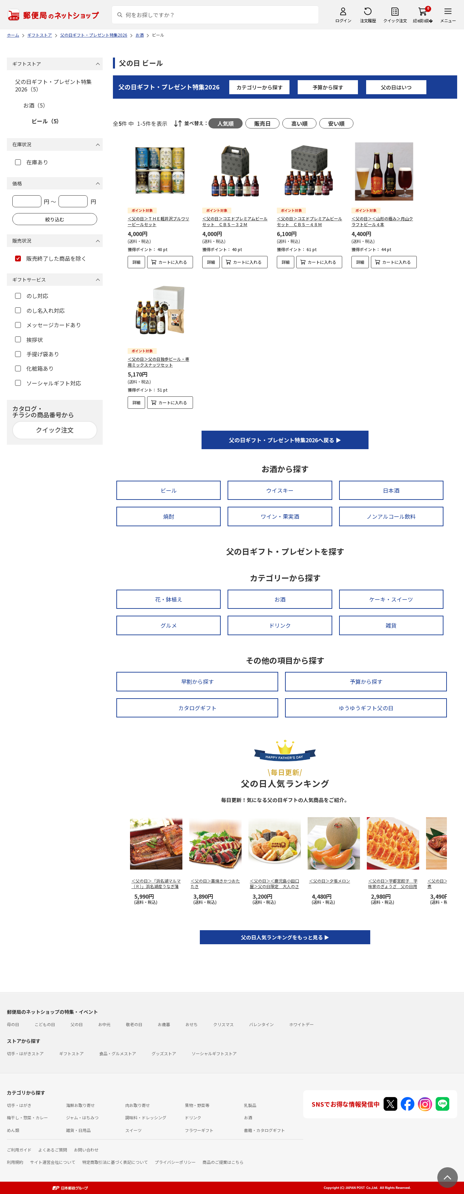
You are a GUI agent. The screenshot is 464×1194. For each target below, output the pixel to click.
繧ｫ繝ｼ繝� (423, 20)
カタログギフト (197, 708)
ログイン (343, 20)
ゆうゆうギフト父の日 (366, 708)
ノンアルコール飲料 (391, 516)
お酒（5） (35, 105)
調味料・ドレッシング (145, 1117)
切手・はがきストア (25, 1053)
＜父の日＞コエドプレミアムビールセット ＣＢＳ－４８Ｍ (309, 221)
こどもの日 (45, 1024)
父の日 (76, 1024)
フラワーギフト (199, 1130)
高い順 (299, 123)
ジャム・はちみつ (82, 1117)
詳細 (136, 262)
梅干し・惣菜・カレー (27, 1117)
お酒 (279, 599)
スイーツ (133, 1130)
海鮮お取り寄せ (80, 1105)
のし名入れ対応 (40, 310)
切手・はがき (19, 1105)
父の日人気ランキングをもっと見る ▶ (285, 937)
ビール (168, 490)
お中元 (104, 1024)
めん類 (13, 1130)
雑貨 (391, 625)
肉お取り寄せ (137, 1105)
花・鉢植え (168, 599)
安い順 (336, 123)
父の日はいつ (396, 87)
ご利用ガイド (19, 1150)
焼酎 (168, 516)
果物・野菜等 (197, 1105)
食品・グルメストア (117, 1053)
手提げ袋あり (37, 354)
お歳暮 (164, 1024)
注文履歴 (368, 20)
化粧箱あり (34, 368)
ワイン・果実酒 (280, 516)
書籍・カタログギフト (264, 1130)
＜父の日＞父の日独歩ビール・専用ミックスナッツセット (158, 362)
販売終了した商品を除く (51, 258)
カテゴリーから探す (259, 87)
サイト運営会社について (52, 1162)
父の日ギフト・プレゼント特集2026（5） (53, 85)
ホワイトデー (301, 1024)
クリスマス (223, 1024)
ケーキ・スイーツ (391, 599)
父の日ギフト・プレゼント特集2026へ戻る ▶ (285, 440)
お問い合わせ (86, 1150)
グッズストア (164, 1053)
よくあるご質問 (52, 1150)
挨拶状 (29, 339)
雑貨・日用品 (78, 1130)
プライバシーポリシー (175, 1162)
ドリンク (280, 625)
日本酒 (391, 490)
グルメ (168, 625)
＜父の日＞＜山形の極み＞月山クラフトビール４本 (382, 221)
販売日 (262, 123)
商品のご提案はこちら (223, 1162)
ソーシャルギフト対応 (48, 383)
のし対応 (31, 296)
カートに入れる (172, 262)
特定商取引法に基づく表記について (115, 1162)
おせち (191, 1024)
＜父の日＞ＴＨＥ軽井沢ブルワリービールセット (158, 221)
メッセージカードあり (48, 325)
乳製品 (250, 1105)
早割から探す (197, 681)
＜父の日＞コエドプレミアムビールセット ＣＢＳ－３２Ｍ (235, 221)
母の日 (13, 1024)
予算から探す (327, 87)
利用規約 (15, 1162)
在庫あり (31, 162)
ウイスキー (280, 490)
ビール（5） (46, 121)
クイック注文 (395, 20)
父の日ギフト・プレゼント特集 (169, 86)
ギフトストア (71, 1053)
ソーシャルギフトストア (214, 1053)
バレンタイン (261, 1024)
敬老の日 (134, 1024)
